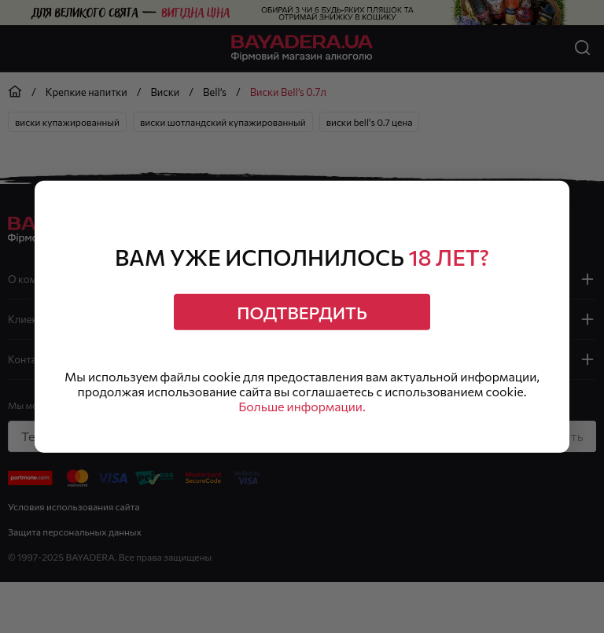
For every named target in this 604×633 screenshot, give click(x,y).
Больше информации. (302, 406)
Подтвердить (302, 311)
